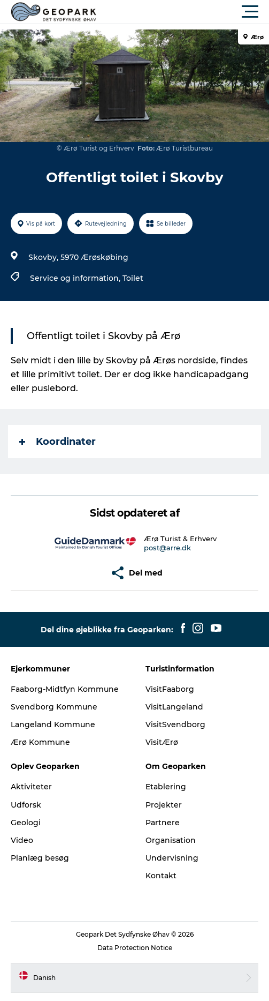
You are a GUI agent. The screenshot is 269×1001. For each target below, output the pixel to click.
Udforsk (26, 805)
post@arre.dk (167, 547)
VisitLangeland (174, 707)
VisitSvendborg (175, 724)
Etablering (165, 786)
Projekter (163, 805)
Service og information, (76, 278)
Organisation (170, 840)
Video (22, 840)
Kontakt (160, 875)
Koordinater (57, 441)
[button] (182, 11)
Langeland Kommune (53, 724)
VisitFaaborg (169, 689)
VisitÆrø (161, 742)
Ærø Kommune (40, 742)
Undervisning (171, 858)
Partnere (162, 822)
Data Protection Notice (134, 948)
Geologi (26, 822)
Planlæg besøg (40, 858)
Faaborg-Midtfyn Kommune (65, 689)
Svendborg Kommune (54, 707)
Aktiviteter (31, 786)
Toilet (132, 278)
